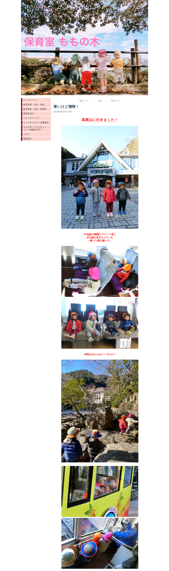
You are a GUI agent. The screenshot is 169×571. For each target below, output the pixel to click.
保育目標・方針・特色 (33, 104)
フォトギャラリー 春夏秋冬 (36, 122)
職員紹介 (27, 138)
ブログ (26, 134)
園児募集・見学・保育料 (34, 109)
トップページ (29, 100)
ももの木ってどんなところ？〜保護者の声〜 (34, 128)
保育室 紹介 (28, 113)
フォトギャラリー (31, 118)
